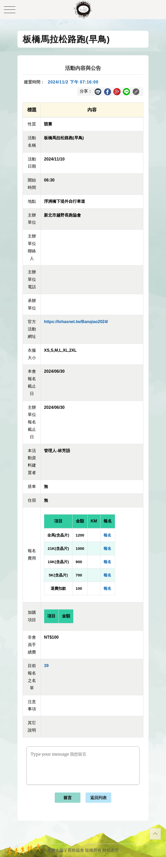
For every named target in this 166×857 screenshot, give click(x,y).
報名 (107, 535)
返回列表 (98, 798)
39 (46, 665)
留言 (67, 798)
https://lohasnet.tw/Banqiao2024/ (76, 321)
